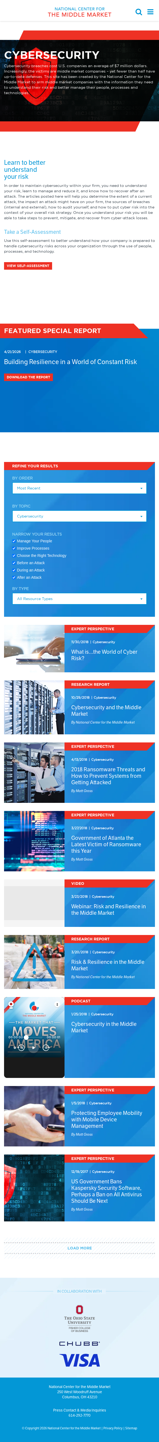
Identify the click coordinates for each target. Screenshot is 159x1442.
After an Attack (29, 577)
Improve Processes (33, 548)
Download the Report (28, 377)
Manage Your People (34, 541)
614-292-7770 (79, 1415)
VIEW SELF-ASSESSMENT (28, 266)
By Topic (21, 506)
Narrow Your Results (37, 534)
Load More (79, 1248)
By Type (20, 589)
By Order (22, 478)
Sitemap (131, 1428)
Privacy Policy (113, 1428)
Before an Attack (31, 563)
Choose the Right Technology (41, 555)
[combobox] (79, 488)
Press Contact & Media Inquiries (79, 1410)
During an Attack (31, 570)
